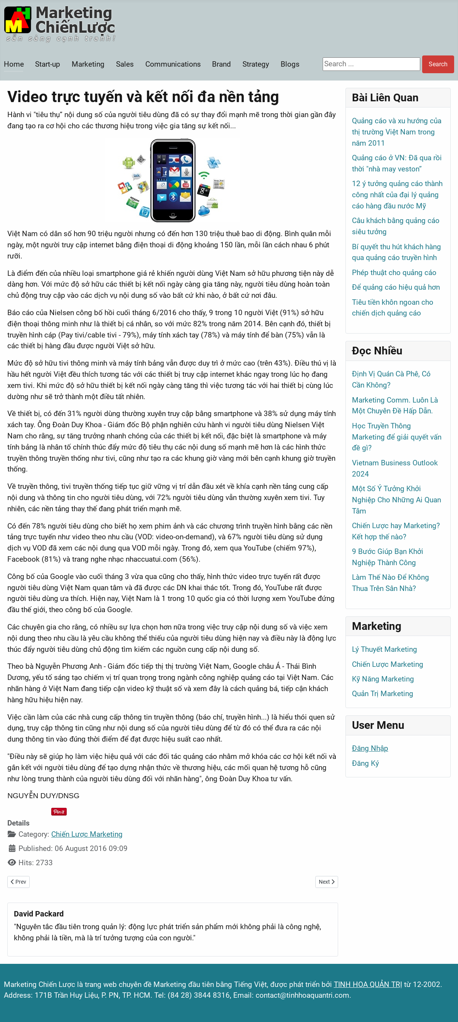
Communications (173, 64)
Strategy (255, 64)
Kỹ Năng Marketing (383, 679)
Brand (221, 64)
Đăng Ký (365, 763)
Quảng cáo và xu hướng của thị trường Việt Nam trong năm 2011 (396, 132)
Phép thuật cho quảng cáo (394, 272)
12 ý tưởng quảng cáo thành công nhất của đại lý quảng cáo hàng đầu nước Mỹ (397, 194)
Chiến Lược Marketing (87, 834)
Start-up (47, 64)
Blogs (290, 64)
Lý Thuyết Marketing (384, 649)
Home (14, 64)
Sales (125, 64)
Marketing (88, 64)
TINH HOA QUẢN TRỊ (368, 984)
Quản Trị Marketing (382, 693)
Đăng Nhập (370, 748)
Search (438, 64)
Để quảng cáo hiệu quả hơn (396, 287)
